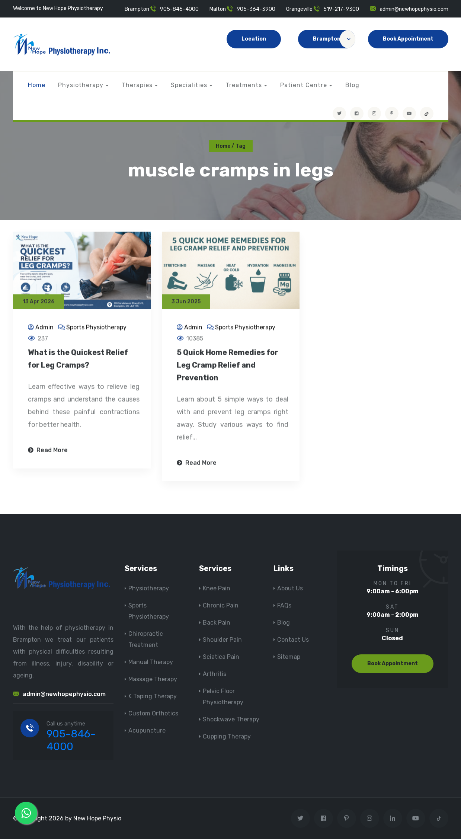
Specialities (189, 85)
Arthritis (214, 673)
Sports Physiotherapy (96, 327)
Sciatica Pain (221, 656)
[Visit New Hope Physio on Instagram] (374, 113)
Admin (44, 327)
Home (36, 85)
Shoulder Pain (222, 639)
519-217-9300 (341, 9)
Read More (48, 450)
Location (253, 39)
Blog (352, 85)
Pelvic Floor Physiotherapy (223, 697)
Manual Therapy (150, 662)
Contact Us (293, 639)
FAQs (284, 605)
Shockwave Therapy (231, 719)
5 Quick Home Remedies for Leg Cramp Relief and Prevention (227, 365)
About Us (290, 588)
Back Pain (216, 622)
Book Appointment (408, 39)
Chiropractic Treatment (145, 639)
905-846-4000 (179, 9)
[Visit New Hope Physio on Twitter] (339, 113)
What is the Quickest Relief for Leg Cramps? (78, 359)
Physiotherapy (80, 85)
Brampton (334, 39)
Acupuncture (147, 730)
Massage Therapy (152, 679)
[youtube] (409, 113)
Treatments (243, 85)
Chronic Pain (220, 605)
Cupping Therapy (227, 736)
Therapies (137, 85)
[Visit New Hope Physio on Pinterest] (391, 113)
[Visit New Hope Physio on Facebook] (357, 113)
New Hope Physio (97, 818)
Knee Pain (216, 588)
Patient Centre (303, 85)
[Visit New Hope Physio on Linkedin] (392, 818)
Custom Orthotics (153, 713)
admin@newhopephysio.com (414, 9)
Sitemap (288, 656)
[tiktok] (426, 113)
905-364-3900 (256, 9)
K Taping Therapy (152, 696)
